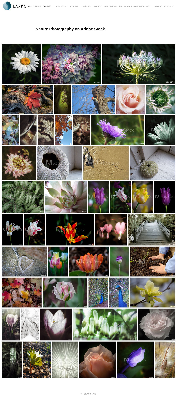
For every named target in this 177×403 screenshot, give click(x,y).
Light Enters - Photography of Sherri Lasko (127, 7)
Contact (168, 7)
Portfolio (61, 7)
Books (97, 7)
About (158, 7)
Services (86, 7)
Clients (74, 7)
